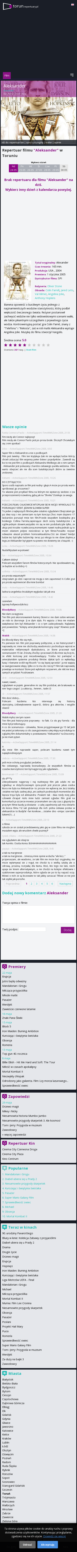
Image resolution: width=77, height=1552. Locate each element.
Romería (7, 1336)
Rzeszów (7, 1474)
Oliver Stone (20, 93)
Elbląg (5, 1407)
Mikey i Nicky (9, 1111)
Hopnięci (7, 1266)
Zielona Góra (9, 1521)
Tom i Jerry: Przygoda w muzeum (22, 1125)
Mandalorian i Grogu (14, 986)
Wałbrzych (8, 1505)
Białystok (7, 1379)
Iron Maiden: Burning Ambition (20, 1031)
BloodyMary (9, 609)
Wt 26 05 (30, 168)
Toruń (6, 1493)
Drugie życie (9, 1252)
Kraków (6, 1438)
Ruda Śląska (9, 1466)
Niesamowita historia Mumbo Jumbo (24, 1116)
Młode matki (9, 995)
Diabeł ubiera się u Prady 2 (21, 1179)
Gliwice (6, 1423)
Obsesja (7, 1040)
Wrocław (7, 1509)
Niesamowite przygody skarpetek (25, 1183)
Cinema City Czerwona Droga (19, 1149)
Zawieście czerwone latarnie (19, 1009)
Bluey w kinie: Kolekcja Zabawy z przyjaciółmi (29, 1238)
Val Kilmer (41, 294)
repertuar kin (16, 142)
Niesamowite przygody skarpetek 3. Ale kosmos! (31, 1120)
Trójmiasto (9, 1497)
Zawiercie (7, 1517)
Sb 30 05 (64, 168)
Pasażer (7, 1000)
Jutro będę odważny (14, 981)
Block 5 (6, 1026)
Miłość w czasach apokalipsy (19, 1067)
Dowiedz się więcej (54, 1536)
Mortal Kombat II (12, 1071)
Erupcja (6, 976)
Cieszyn (6, 1395)
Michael (9, 1207)
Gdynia (6, 1419)
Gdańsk (6, 1415)
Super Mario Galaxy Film (19, 1197)
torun (25, 6)
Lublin (5, 1442)
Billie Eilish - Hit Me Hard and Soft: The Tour (28, 1062)
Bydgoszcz (8, 1387)
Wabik (5, 635)
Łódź (5, 1446)
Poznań (6, 1458)
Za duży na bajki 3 (13, 1359)
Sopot (6, 1478)
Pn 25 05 (22, 168)
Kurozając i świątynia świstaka (20, 1035)
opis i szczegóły (34, 142)
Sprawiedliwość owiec (15, 1085)
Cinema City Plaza (12, 1154)
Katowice (7, 1430)
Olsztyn (6, 1450)
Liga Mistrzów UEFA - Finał (18, 1280)
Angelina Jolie (56, 294)
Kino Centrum (10, 1158)
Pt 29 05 (55, 168)
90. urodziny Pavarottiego (17, 1233)
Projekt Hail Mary (12, 1326)
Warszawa (8, 1501)
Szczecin (7, 1489)
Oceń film (31, 349)
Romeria (7, 1045)
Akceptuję (47, 1544)
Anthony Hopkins (45, 298)
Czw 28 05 (47, 168)
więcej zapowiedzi (15, 1134)
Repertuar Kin (21, 1143)
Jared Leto (67, 290)
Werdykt (7, 1004)
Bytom (6, 1391)
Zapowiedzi (19, 1096)
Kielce (5, 1434)
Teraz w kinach (22, 1227)
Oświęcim (8, 1454)
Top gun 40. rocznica (14, 1053)
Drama (6, 1247)
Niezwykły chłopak (13, 1076)
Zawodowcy (9, 1130)
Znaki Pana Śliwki (12, 1018)
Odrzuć (27, 1544)
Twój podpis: (10, 929)
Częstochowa (10, 1399)
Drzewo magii (10, 1106)
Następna (65, 883)
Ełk (4, 1411)
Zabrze (6, 1513)
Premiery (17, 966)
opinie (57, 142)
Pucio (5, 1331)
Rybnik (6, 1470)
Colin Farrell (52, 290)
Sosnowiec (8, 1482)
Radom (6, 1462)
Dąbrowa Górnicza (13, 1403)
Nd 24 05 (13, 168)
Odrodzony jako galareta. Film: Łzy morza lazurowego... (35, 1081)
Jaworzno (7, 1426)
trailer (49, 142)
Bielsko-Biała (10, 1383)
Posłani (6, 1322)
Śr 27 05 (39, 168)
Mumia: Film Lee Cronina (16, 1303)
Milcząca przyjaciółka (14, 990)
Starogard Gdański (13, 1485)
